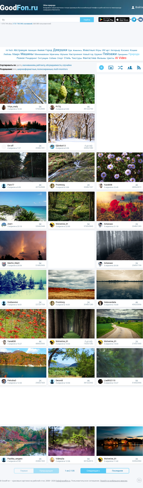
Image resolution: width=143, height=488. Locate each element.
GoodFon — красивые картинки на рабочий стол (23, 480)
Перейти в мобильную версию (113, 480)
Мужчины (54, 54)
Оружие (98, 54)
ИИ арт (106, 50)
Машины (27, 54)
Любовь (7, 54)
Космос (125, 50)
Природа (133, 54)
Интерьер (115, 50)
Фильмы (101, 58)
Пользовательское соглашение (85, 480)
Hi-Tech (9, 50)
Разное (21, 58)
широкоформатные (26, 69)
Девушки (60, 49)
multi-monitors (61, 69)
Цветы (110, 58)
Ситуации (43, 58)
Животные (89, 50)
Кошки (133, 50)
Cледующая (93, 470)
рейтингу (40, 65)
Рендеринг (31, 58)
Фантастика (89, 58)
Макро (16, 54)
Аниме (41, 50)
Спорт (60, 58)
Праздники (123, 54)
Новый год (88, 54)
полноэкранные (45, 69)
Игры (98, 50)
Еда (70, 50)
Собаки (52, 58)
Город (48, 50)
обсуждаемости (54, 65)
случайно (67, 65)
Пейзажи (110, 53)
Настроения (75, 54)
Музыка (64, 54)
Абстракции (20, 50)
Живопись (77, 50)
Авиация (32, 50)
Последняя (117, 470)
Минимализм (42, 54)
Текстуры (77, 58)
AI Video (120, 58)
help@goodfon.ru (63, 480)
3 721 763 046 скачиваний (22, 23)
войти (137, 7)
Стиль (67, 58)
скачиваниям (28, 65)
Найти (87, 19)
